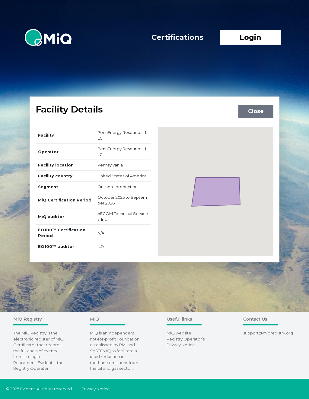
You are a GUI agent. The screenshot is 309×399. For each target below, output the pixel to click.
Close (256, 111)
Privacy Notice (95, 388)
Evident (45, 362)
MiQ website (179, 333)
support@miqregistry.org (268, 333)
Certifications (177, 37)
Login (250, 37)
